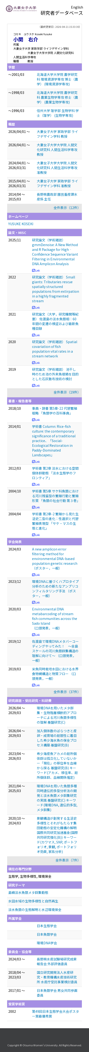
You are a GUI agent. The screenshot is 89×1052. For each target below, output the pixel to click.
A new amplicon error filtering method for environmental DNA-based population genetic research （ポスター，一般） (54, 558)
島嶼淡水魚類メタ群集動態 (28, 892)
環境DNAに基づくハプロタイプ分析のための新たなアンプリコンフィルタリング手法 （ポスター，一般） (55, 588)
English (77, 7)
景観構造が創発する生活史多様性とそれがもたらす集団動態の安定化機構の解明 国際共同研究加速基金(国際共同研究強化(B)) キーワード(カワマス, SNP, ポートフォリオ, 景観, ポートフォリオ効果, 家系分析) (57, 835)
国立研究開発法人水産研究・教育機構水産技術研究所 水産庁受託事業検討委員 (57, 977)
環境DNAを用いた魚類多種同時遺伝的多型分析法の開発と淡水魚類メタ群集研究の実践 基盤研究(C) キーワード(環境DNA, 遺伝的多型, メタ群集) (57, 798)
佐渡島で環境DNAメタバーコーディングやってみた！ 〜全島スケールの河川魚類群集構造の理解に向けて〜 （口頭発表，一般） (55, 651)
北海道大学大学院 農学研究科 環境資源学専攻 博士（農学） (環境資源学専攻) (57, 79)
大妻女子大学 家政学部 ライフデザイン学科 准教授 (57, 183)
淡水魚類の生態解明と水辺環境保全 (34, 909)
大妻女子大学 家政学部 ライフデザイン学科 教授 (57, 134)
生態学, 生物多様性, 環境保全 (30, 876)
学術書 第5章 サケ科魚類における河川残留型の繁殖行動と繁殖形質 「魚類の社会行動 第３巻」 (56, 496)
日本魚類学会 (47, 934)
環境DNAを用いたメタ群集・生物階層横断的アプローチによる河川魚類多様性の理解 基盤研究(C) (57, 715)
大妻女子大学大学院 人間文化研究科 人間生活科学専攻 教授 (57, 149)
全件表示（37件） (67, 691)
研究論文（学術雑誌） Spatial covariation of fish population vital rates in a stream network (54, 348)
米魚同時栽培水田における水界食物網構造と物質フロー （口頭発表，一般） (55, 674)
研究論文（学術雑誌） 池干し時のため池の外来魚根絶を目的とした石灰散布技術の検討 (55, 374)
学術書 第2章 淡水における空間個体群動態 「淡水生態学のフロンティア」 (55, 473)
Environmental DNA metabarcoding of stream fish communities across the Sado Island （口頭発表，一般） (54, 618)
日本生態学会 (47, 925)
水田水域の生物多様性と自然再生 (33, 901)
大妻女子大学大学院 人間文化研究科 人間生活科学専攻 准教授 (57, 168)
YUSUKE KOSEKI (20, 223)
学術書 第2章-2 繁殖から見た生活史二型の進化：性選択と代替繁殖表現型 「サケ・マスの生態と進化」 (55, 521)
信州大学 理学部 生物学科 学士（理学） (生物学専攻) (58, 113)
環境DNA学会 (47, 942)
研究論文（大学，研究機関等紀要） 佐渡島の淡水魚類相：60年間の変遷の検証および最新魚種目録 (55, 321)
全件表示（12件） (67, 207)
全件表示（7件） (68, 860)
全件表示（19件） (67, 392)
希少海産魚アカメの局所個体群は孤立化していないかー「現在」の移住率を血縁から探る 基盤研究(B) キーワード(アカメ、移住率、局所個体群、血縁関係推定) (57, 765)
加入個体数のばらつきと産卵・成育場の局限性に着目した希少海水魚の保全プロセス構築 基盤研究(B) (57, 737)
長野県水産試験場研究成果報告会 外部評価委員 (57, 961)
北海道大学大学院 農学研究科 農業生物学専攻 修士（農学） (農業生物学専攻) (57, 97)
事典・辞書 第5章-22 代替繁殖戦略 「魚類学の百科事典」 (54, 410)
